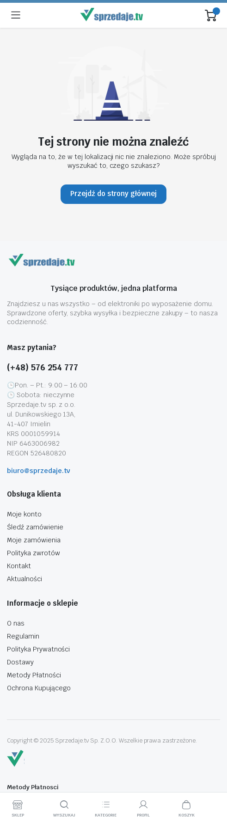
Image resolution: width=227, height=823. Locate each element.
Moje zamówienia (34, 540)
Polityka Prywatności (38, 649)
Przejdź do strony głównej (113, 193)
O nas (16, 623)
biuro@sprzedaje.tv (38, 471)
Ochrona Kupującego (39, 688)
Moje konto (24, 514)
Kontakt (19, 566)
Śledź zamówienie (35, 527)
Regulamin (23, 636)
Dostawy (20, 662)
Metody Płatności (34, 675)
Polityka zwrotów (33, 553)
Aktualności (24, 579)
